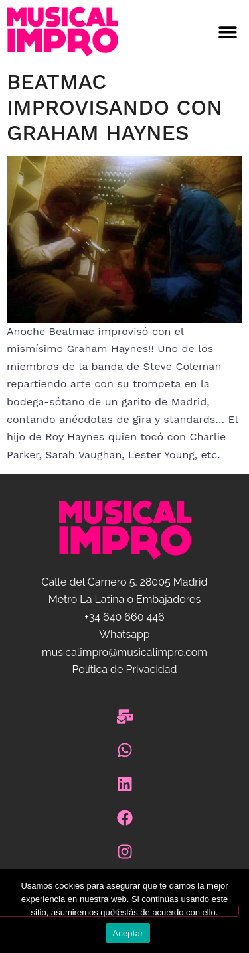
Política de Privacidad (124, 669)
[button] (187, 32)
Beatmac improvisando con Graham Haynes (114, 107)
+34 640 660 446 (124, 617)
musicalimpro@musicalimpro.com (124, 652)
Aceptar (127, 933)
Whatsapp (124, 634)
